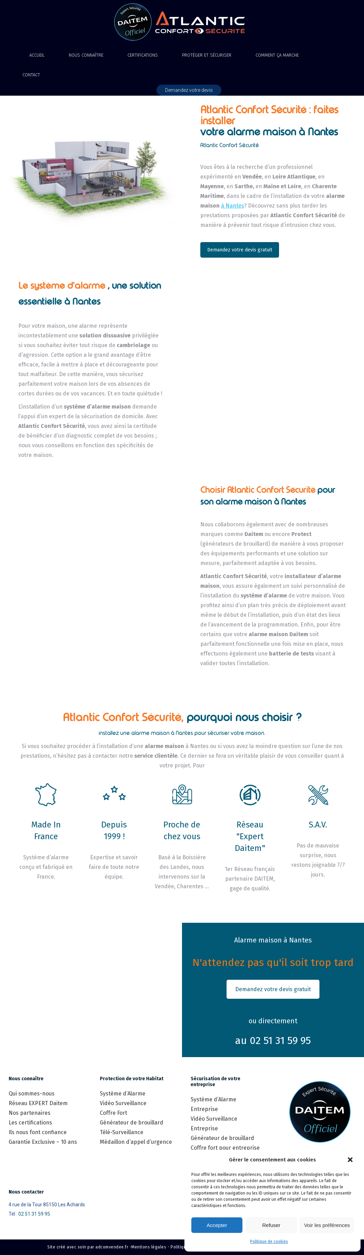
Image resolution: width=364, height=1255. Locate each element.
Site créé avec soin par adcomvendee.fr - (89, 1247)
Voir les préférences (327, 1225)
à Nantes (232, 205)
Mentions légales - (150, 1247)
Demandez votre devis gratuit (239, 250)
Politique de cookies (269, 1241)
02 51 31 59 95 (34, 1214)
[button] (350, 1159)
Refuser (271, 1225)
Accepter (217, 1225)
